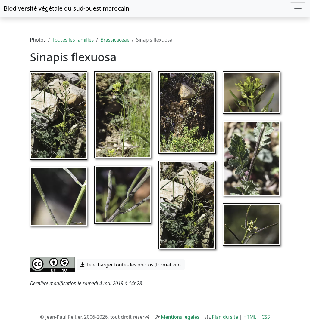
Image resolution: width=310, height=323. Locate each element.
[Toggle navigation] (298, 8)
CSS (265, 317)
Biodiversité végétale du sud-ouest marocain (66, 8)
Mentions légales (180, 317)
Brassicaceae (114, 39)
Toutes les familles (73, 39)
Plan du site (225, 317)
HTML (249, 317)
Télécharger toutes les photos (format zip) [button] (130, 264)
